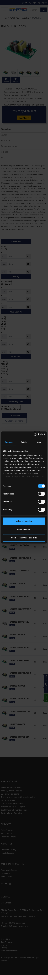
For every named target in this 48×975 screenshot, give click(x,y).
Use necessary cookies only (24, 538)
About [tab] (39, 442)
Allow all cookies (24, 521)
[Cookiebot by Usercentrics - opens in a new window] (34, 435)
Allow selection (24, 529)
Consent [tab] (9, 442)
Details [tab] (24, 442)
